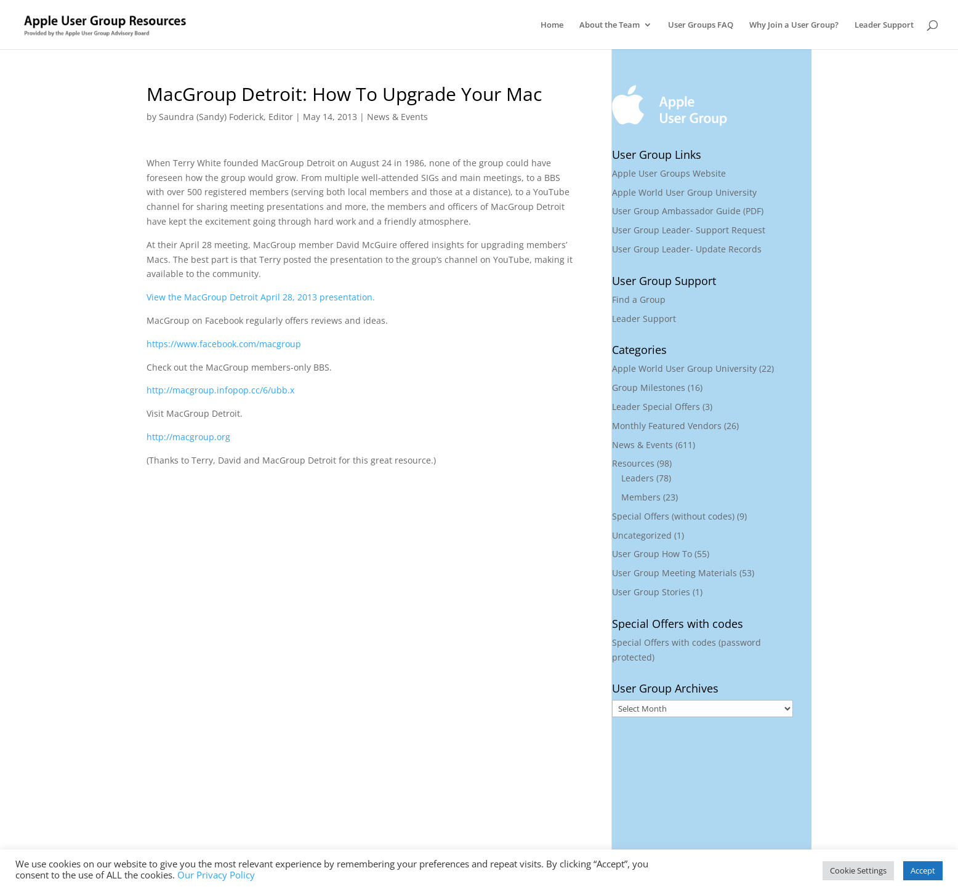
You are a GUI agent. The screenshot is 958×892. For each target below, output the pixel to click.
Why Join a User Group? (794, 25)
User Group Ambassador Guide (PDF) (687, 211)
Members (641, 497)
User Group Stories (651, 592)
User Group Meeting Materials (674, 573)
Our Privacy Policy (216, 875)
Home (552, 25)
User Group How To (652, 554)
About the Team (609, 25)
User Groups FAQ (700, 25)
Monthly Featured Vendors (667, 426)
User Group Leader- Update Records (687, 249)
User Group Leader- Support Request (688, 230)
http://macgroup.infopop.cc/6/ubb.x (220, 390)
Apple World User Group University (684, 192)
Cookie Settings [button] (858, 870)
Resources (633, 463)
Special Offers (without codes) (673, 516)
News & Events (397, 117)
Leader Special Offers (656, 406)
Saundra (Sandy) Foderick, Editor (226, 117)
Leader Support (884, 25)
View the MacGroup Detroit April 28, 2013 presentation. (261, 297)
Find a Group (639, 299)
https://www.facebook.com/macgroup (224, 344)
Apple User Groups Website (669, 173)
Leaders (637, 478)
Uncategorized (642, 535)
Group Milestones (648, 387)
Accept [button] (923, 870)
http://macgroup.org (188, 437)
